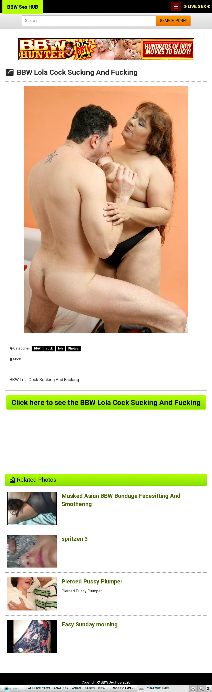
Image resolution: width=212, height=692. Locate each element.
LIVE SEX (197, 6)
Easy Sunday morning (90, 624)
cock (49, 348)
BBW (37, 348)
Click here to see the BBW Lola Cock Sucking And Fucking (106, 402)
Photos (73, 348)
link (208, 617)
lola (60, 348)
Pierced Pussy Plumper (92, 581)
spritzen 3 (75, 538)
